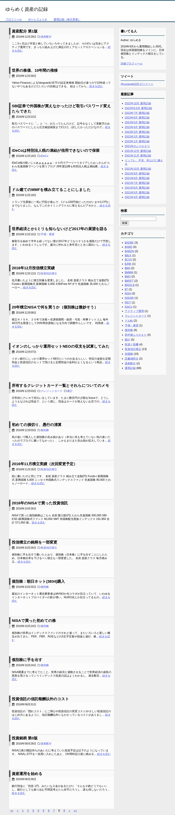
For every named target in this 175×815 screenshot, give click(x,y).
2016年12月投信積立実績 (33, 268)
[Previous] (17, 810)
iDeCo (44, 155)
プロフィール (13, 19)
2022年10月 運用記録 (138, 103)
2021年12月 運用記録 (138, 151)
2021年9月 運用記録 (137, 173)
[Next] (69, 810)
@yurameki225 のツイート (137, 84)
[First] (11, 810)
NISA (128, 293)
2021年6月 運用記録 (137, 187)
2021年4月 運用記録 (137, 197)
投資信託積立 (49, 273)
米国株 (129, 353)
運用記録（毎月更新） (67, 19)
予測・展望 (47, 234)
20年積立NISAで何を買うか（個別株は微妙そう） (55, 307)
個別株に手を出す (27, 660)
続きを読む (96, 86)
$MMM (129, 272)
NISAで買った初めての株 (34, 620)
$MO (128, 276)
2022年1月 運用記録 (137, 141)
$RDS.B (130, 285)
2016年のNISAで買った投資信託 (40, 503)
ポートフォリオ (37, 19)
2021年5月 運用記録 (137, 192)
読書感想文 (131, 358)
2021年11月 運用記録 (138, 155)
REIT (128, 302)
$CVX (128, 259)
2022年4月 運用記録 (137, 127)
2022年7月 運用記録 (137, 113)
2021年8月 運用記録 (137, 178)
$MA (127, 268)
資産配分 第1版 (25, 31)
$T (126, 289)
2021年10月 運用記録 (138, 168)
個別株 (45, 430)
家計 (70, 391)
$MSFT (129, 280)
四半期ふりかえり (136, 334)
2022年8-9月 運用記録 (138, 108)
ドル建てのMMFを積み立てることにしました (51, 189)
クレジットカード (52, 391)
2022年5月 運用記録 (137, 122)
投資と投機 (131, 344)
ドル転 (129, 320)
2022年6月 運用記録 (137, 117)
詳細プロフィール (132, 63)
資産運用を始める (27, 774)
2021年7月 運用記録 (137, 183)
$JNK (128, 263)
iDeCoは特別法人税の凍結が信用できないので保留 (56, 150)
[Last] (75, 810)
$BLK (128, 255)
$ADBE (129, 242)
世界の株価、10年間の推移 (35, 70)
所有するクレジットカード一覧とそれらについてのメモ (60, 385)
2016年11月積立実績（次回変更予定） (44, 464)
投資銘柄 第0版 (25, 738)
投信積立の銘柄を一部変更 (34, 542)
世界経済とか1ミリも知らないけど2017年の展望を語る (59, 229)
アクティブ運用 (134, 311)
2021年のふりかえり (137, 146)
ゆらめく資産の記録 (26, 9)
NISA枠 (129, 297)
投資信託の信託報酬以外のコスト (40, 699)
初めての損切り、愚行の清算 (37, 425)
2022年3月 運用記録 (137, 132)
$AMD (128, 246)
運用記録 (130, 368)
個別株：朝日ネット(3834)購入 (38, 581)
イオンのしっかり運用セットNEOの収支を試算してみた (61, 346)
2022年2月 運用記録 (137, 136)
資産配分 (46, 36)
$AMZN (129, 251)
